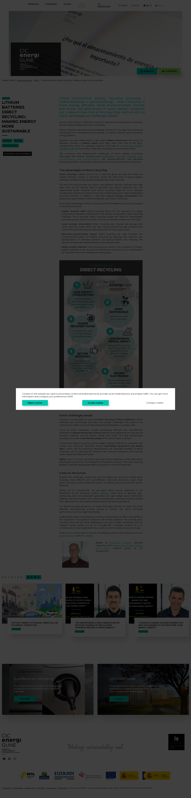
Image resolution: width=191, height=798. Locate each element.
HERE (70, 396)
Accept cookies (95, 403)
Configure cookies (154, 403)
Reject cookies (35, 403)
